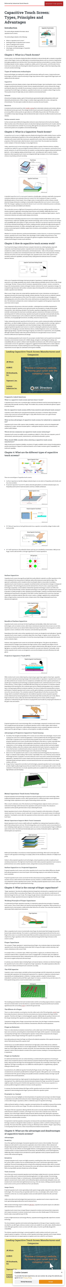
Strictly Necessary (26, 1282)
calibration (31, 1204)
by (16, 3)
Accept (50, 1282)
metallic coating (30, 108)
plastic (55, 1012)
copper (23, 1005)
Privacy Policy (27, 1278)
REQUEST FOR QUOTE (54, 4)
